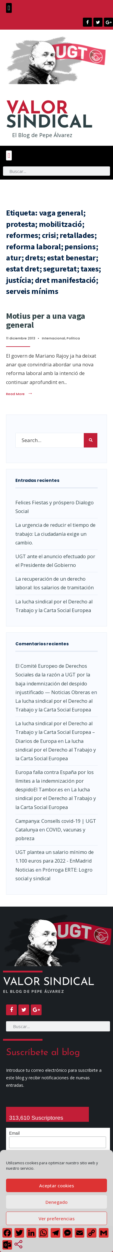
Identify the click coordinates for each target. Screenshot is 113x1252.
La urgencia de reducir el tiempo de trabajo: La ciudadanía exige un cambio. (55, 534)
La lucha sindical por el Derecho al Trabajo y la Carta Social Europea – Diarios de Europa (55, 732)
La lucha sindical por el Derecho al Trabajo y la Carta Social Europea (55, 750)
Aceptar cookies (56, 1186)
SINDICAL (49, 116)
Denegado (56, 1202)
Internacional (53, 338)
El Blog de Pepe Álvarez (42, 135)
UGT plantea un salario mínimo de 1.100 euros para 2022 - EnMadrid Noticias (54, 861)
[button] (9, 8)
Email (14, 1133)
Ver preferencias (57, 1218)
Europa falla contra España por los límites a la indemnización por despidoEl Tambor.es (54, 781)
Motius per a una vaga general (45, 320)
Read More (19, 394)
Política (73, 338)
